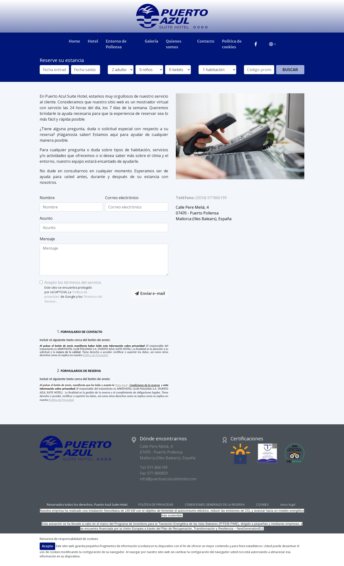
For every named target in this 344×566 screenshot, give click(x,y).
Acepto (47, 546)
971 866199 (157, 467)
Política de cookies (232, 44)
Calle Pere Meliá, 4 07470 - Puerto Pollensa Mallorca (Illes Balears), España (167, 452)
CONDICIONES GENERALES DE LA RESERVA (215, 504)
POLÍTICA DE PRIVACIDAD (155, 504)
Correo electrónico (122, 197)
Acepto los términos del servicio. (73, 282)
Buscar (290, 69)
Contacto (205, 41)
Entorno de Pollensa (116, 44)
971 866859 (157, 473)
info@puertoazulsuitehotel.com (168, 479)
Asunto (46, 218)
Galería (151, 41)
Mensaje (47, 238)
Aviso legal (287, 504)
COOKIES (262, 504)
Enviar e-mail (150, 293)
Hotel (93, 41)
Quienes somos (173, 44)
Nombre (47, 197)
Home (74, 41)
